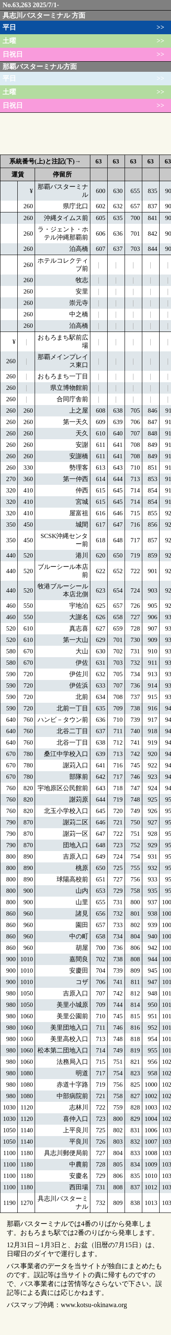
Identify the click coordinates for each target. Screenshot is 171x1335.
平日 (9, 27)
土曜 (9, 40)
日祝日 (13, 54)
